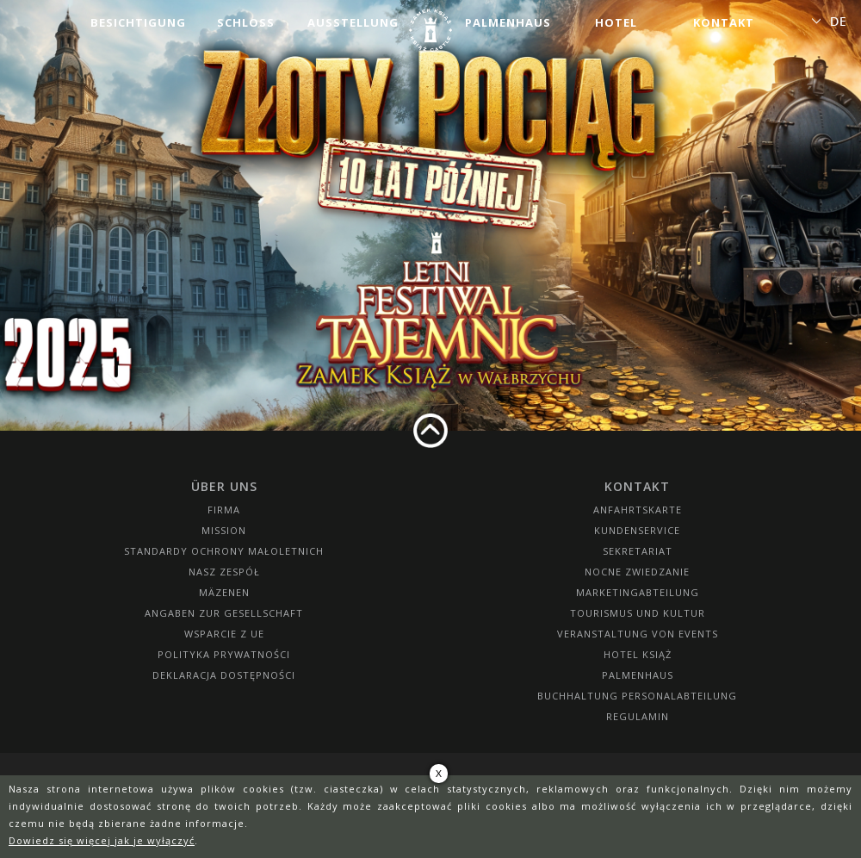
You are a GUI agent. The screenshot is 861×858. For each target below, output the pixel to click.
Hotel (616, 22)
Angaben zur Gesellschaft (224, 612)
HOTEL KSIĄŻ (638, 654)
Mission (223, 530)
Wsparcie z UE (224, 633)
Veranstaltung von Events (637, 633)
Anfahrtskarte (637, 509)
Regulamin (637, 716)
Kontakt (723, 22)
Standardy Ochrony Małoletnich (224, 550)
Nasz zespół (224, 571)
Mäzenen (224, 592)
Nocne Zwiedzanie (637, 571)
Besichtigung (138, 22)
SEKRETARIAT (637, 550)
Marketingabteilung (637, 592)
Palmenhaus (508, 22)
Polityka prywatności (224, 654)
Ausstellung (353, 22)
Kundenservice (637, 530)
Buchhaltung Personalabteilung (637, 695)
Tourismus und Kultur (637, 612)
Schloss (246, 22)
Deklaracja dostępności (223, 674)
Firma (224, 509)
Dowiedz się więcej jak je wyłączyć (102, 840)
